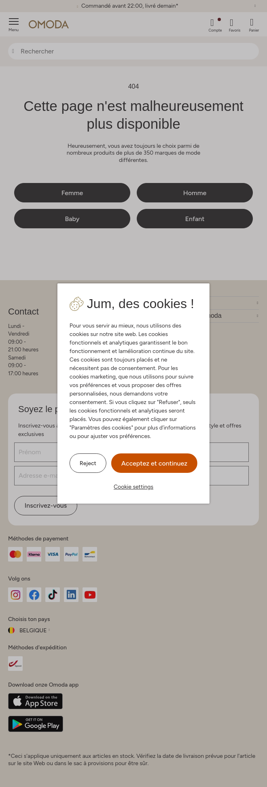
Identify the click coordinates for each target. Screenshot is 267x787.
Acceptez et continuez (154, 463)
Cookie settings (133, 486)
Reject (88, 463)
